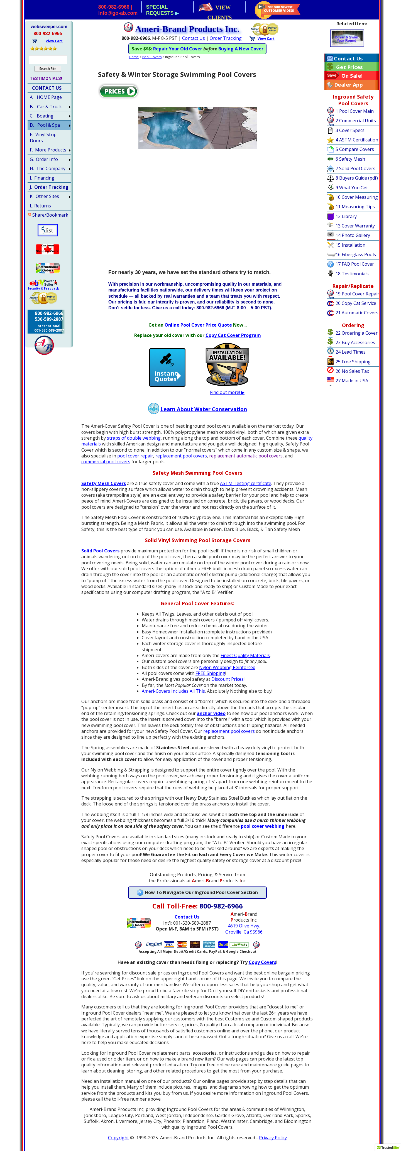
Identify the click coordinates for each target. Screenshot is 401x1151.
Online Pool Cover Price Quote (198, 331)
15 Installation (350, 245)
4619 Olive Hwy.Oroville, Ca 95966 (244, 935)
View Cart (266, 38)
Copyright (118, 1143)
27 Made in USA (352, 381)
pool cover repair (135, 462)
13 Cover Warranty (355, 226)
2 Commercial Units (356, 120)
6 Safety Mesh (350, 159)
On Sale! (352, 75)
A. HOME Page (46, 97)
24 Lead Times (351, 352)
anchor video (211, 719)
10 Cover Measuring (357, 197)
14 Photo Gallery (353, 235)
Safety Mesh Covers (103, 489)
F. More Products (48, 150)
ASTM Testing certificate (245, 489)
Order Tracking (226, 38)
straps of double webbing (134, 444)
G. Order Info (44, 159)
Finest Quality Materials (245, 661)
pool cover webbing (263, 832)
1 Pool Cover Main (355, 111)
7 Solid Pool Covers (355, 168)
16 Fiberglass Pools (356, 254)
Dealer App (348, 84)
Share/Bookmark (50, 215)
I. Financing (42, 178)
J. (49, 187)
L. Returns (40, 206)
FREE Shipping (210, 679)
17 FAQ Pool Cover (355, 264)
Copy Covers (262, 968)
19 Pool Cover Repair (357, 294)
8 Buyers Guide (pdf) (357, 178)
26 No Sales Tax (352, 371)
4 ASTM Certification (357, 140)
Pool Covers (152, 63)
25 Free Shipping (353, 362)
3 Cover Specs (350, 130)
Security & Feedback (43, 288)
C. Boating (41, 116)
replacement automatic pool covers (246, 462)
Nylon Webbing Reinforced (227, 673)
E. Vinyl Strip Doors (43, 137)
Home (134, 63)
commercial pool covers (105, 468)
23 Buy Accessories (355, 342)
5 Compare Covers (355, 149)
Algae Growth (231, 49)
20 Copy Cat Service (356, 303)
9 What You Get (352, 188)
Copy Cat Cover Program (233, 341)
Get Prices (349, 67)
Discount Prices (227, 685)
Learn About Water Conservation (203, 415)
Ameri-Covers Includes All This (173, 697)
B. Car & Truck (46, 107)
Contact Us (348, 58)
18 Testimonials (352, 274)
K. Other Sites (44, 196)
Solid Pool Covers (100, 557)
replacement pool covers (181, 462)
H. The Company (47, 168)
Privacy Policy (273, 1143)
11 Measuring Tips (355, 207)
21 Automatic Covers (357, 313)
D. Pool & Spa (45, 125)
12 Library (346, 216)
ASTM (206, 49)
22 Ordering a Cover (357, 333)
